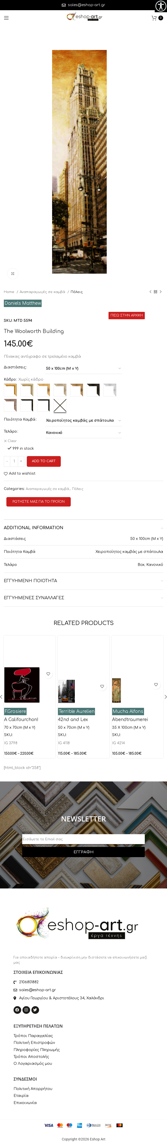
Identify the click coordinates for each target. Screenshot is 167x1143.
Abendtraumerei (130, 719)
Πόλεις (76, 292)
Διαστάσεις (15, 367)
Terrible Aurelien (76, 711)
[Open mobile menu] (6, 18)
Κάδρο (10, 379)
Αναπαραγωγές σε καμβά (43, 292)
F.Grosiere (15, 711)
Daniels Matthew (23, 303)
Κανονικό (154, 565)
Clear (12, 441)
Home (9, 292)
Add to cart (44, 461)
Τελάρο (10, 431)
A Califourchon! (21, 719)
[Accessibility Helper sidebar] (161, 6)
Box (141, 565)
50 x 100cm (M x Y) (146, 539)
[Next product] (160, 292)
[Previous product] (150, 292)
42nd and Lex (73, 719)
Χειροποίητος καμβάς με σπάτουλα (129, 552)
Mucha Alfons (128, 711)
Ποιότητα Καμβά (19, 419)
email (27, 832)
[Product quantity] (14, 461)
